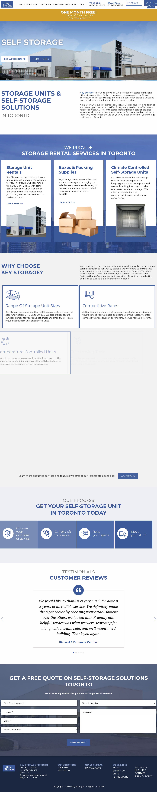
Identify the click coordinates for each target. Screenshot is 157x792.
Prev (2, 619)
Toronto (94, 3)
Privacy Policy (144, 776)
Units (40, 4)
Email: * (7, 721)
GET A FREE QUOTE (14, 59)
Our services (41, 59)
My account (133, 3)
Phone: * (8, 712)
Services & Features (54, 4)
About (22, 4)
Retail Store (70, 4)
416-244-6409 (97, 5)
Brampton (31, 4)
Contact (82, 4)
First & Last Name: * (14, 703)
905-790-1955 (115, 5)
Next (155, 619)
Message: (87, 712)
